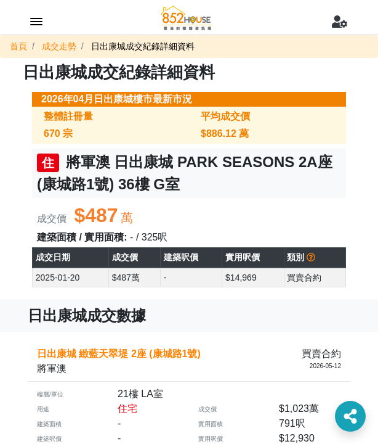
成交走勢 (59, 46)
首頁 (18, 46)
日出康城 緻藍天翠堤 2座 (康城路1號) (119, 353)
